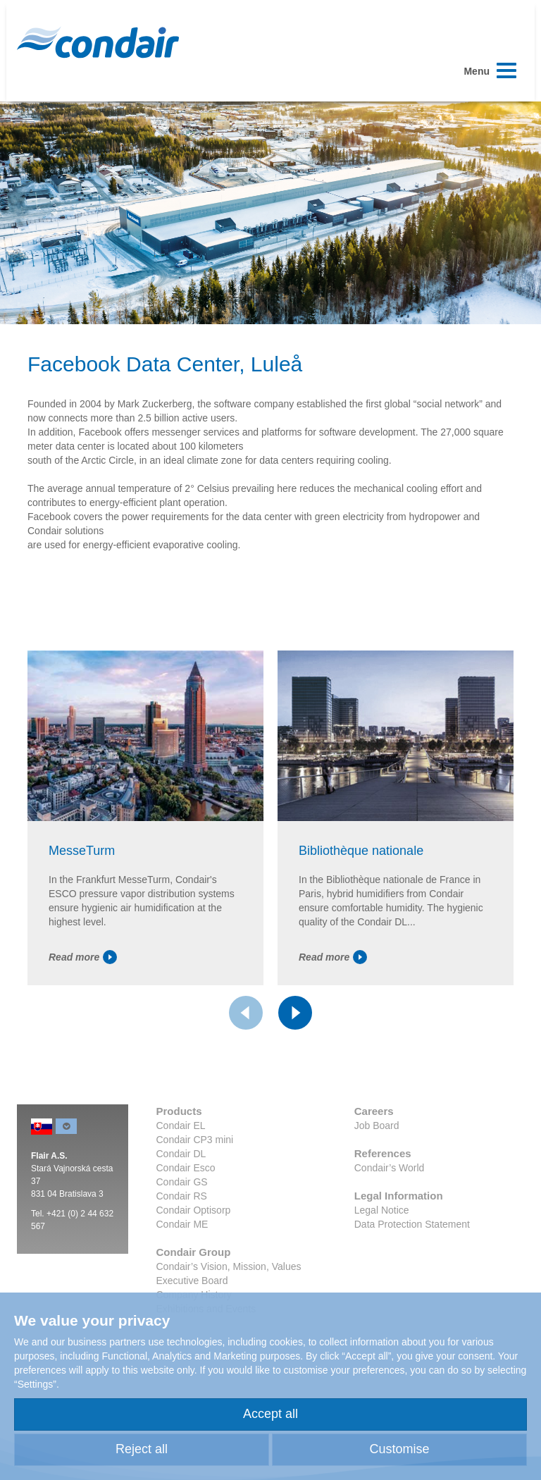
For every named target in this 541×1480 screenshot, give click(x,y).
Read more (83, 957)
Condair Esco (186, 1167)
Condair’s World (389, 1167)
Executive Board (192, 1280)
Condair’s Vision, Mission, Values (228, 1266)
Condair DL (181, 1153)
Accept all (270, 1414)
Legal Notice (381, 1210)
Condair (98, 42)
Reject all (142, 1449)
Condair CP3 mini (195, 1139)
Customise (399, 1449)
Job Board (376, 1125)
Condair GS (182, 1182)
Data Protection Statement (412, 1224)
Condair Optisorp (193, 1210)
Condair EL (181, 1125)
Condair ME (182, 1224)
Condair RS (181, 1196)
